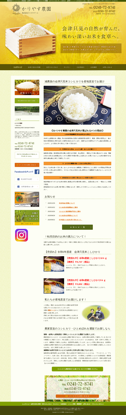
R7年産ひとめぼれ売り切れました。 (70, 220)
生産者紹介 (64, 404)
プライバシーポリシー (98, 404)
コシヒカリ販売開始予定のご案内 (70, 211)
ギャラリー (56, 404)
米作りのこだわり (47, 404)
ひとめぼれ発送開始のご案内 (68, 207)
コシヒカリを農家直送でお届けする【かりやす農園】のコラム (77, 369)
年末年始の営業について (67, 203)
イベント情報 (71, 404)
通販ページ (51, 310)
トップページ (25, 404)
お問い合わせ (86, 404)
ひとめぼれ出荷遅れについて (68, 215)
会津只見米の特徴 (36, 404)
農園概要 (79, 404)
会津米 (68, 0)
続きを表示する (77, 227)
